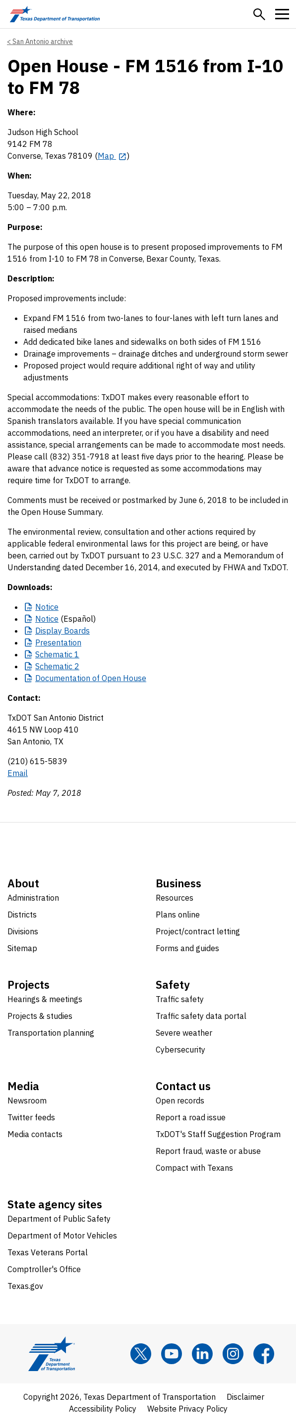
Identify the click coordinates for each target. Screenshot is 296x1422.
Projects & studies (39, 1016)
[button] (259, 14)
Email (17, 773)
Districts (22, 914)
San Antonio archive (42, 41)
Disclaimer (245, 1397)
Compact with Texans (194, 1168)
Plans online (178, 914)
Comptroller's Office (44, 1269)
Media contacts (34, 1134)
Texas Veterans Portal (47, 1252)
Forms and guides (187, 948)
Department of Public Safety (59, 1219)
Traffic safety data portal (201, 1016)
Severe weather (184, 1033)
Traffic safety (180, 999)
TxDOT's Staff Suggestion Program (218, 1134)
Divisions (22, 931)
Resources (174, 898)
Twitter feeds (31, 1117)
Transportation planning (50, 1033)
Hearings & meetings (44, 999)
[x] (140, 1353)
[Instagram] (233, 1353)
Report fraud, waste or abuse (208, 1151)
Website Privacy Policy (187, 1409)
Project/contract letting (198, 931)
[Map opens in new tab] (112, 156)
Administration (33, 898)
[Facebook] (263, 1353)
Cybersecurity (180, 1050)
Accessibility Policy (102, 1409)
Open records (180, 1100)
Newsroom (27, 1100)
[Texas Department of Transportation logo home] (55, 14)
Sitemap (22, 948)
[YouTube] (171, 1353)
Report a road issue (191, 1117)
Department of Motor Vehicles (62, 1235)
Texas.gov (25, 1286)
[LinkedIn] (202, 1353)
